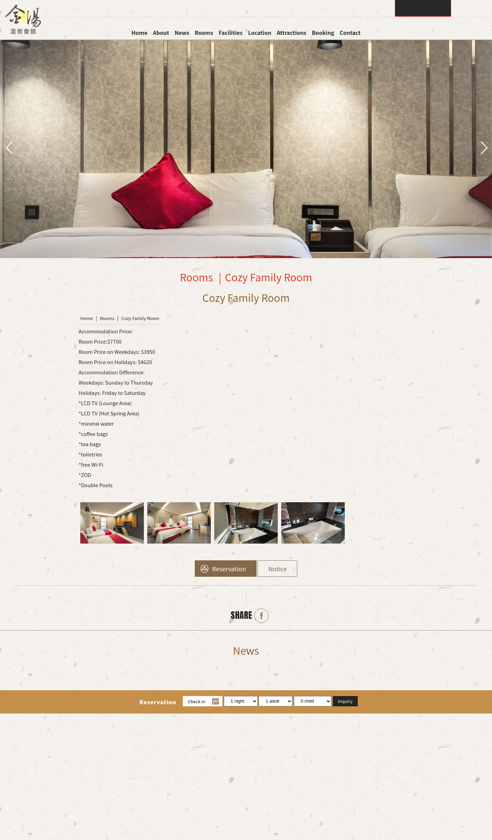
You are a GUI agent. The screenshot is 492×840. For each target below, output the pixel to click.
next (483, 147)
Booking (323, 32)
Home (140, 32)
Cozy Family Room (140, 318)
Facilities (231, 32)
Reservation (229, 568)
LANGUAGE (471, 8)
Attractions (291, 32)
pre (8, 147)
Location (259, 32)
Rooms (204, 32)
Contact (350, 32)
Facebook (261, 616)
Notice (277, 568)
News (182, 32)
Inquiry (423, 8)
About (161, 32)
